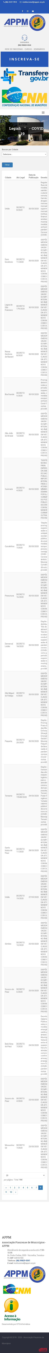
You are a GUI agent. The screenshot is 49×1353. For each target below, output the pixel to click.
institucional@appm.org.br (32, 2)
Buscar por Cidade (10, 149)
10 (11, 1192)
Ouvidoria (24, 42)
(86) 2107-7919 (10, 2)
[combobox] (24, 154)
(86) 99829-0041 (23, 1261)
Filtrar (7, 165)
